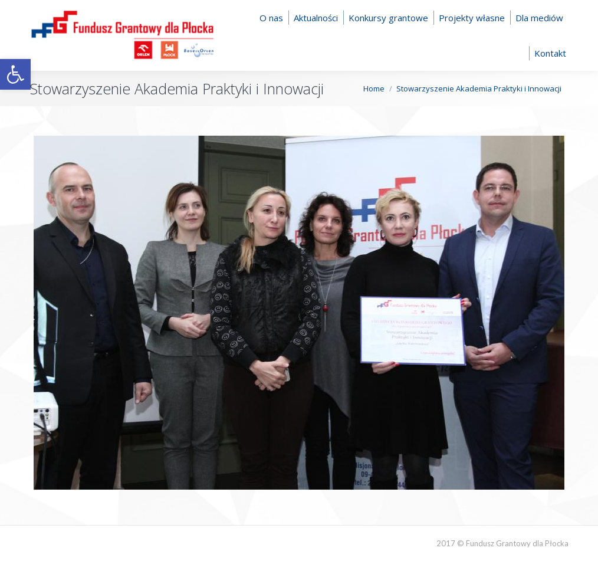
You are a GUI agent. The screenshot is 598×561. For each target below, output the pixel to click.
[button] (15, 74)
